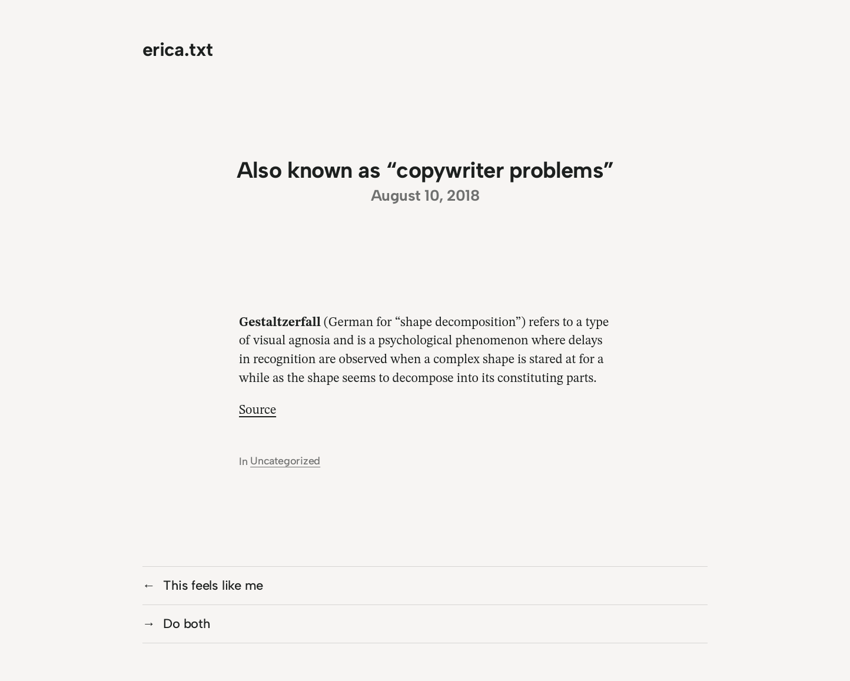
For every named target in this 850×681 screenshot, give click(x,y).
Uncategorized (285, 460)
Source (257, 410)
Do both (186, 624)
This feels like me (213, 585)
